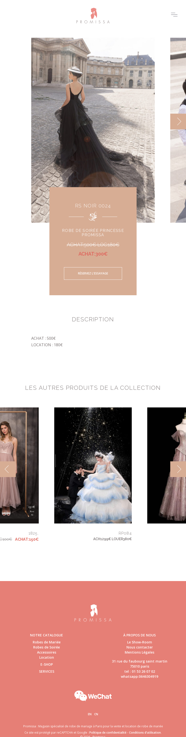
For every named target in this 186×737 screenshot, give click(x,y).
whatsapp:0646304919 (139, 676)
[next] (178, 121)
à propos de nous (139, 635)
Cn (96, 714)
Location (46, 657)
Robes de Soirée (46, 647)
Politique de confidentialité (107, 732)
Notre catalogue (46, 635)
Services (46, 671)
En (90, 714)
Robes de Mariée (47, 642)
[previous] (8, 469)
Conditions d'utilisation (145, 732)
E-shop (46, 664)
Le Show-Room (139, 642)
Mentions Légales (139, 652)
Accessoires (46, 652)
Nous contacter (139, 647)
